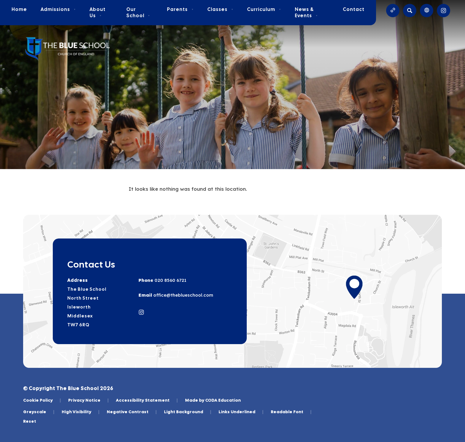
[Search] (409, 10)
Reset (29, 421)
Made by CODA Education (213, 400)
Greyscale (39, 411)
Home (19, 9)
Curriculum (264, 9)
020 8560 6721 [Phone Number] (169, 280)
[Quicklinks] (392, 10)
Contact (353, 9)
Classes (220, 9)
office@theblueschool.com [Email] (182, 295)
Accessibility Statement (147, 400)
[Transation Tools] (426, 10)
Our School (138, 12)
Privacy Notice (88, 400)
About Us (98, 12)
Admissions (58, 9)
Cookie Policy (42, 400)
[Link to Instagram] (443, 10)
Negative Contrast (132, 411)
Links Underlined (241, 411)
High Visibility (81, 411)
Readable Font (291, 411)
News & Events (306, 12)
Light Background (187, 411)
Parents (180, 9)
